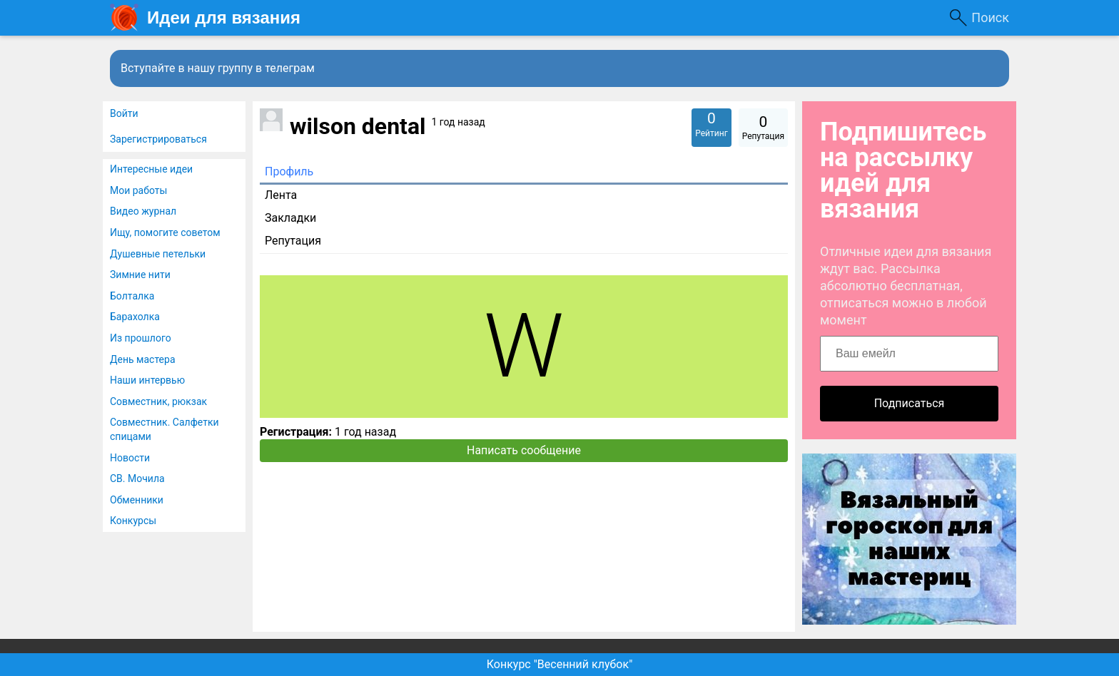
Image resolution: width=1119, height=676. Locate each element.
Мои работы (138, 190)
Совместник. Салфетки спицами (164, 429)
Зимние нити (140, 274)
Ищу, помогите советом (165, 232)
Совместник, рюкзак (158, 401)
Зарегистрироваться (158, 139)
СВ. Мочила (137, 478)
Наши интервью (147, 380)
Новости (130, 458)
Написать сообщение (524, 450)
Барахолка (135, 316)
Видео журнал (143, 211)
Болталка (132, 296)
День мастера (143, 359)
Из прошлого (140, 338)
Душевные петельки (158, 254)
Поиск (990, 17)
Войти (124, 113)
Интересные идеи (151, 169)
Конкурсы (133, 520)
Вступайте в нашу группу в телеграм (218, 68)
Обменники (136, 500)
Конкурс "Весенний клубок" (560, 664)
